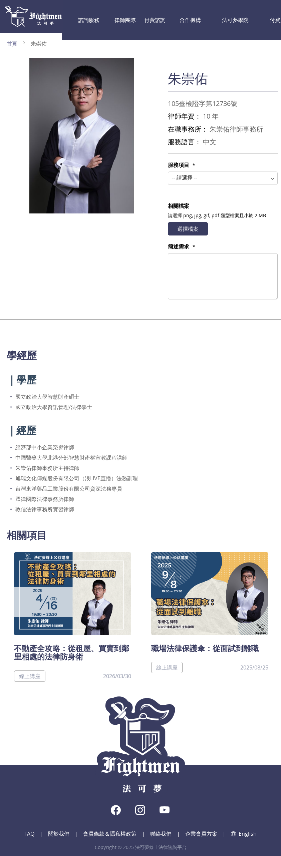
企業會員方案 (201, 833)
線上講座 (29, 676)
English (244, 833)
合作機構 (155, 16)
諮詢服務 (76, 16)
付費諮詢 (129, 16)
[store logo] (33, 16)
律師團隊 (102, 16)
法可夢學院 (184, 16)
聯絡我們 (161, 833)
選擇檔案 (188, 228)
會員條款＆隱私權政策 (109, 833)
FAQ (29, 833)
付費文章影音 (219, 16)
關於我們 (58, 833)
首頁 (12, 43)
